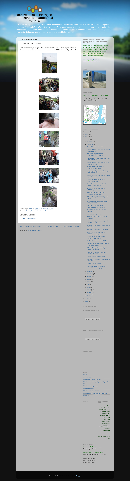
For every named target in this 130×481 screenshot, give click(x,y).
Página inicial (52, 226)
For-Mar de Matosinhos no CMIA (97, 241)
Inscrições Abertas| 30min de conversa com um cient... (95, 167)
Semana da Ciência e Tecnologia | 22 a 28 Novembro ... (98, 244)
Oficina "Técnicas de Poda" (95, 147)
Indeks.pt (86, 395)
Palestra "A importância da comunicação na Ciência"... (96, 206)
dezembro (90, 142)
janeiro (89, 295)
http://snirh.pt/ (87, 377)
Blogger (78, 476)
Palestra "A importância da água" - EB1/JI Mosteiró (97, 253)
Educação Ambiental (32, 211)
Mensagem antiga (71, 226)
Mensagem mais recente (30, 226)
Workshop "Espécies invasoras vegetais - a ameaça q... (96, 266)
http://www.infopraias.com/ (91, 391)
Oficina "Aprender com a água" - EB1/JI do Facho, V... (96, 233)
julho (88, 279)
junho (89, 282)
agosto (89, 276)
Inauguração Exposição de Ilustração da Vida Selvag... (98, 171)
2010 (87, 139)
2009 (87, 298)
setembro (90, 274)
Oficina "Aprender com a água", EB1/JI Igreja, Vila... (96, 189)
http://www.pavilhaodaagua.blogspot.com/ (96, 393)
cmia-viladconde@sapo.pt (91, 59)
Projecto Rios (44, 211)
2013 (87, 131)
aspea (85, 374)
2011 (87, 137)
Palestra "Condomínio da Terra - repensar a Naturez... (96, 193)
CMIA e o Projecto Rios (94, 263)
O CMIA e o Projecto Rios (94, 214)
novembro (90, 144)
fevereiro (90, 292)
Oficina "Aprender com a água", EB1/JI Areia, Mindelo (96, 184)
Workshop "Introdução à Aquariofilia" (98, 229)
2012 (87, 134)
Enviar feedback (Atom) (35, 230)
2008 (87, 301)
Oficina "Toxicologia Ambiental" (96, 256)
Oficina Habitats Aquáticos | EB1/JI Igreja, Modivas (97, 202)
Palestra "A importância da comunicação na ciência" (95, 154)
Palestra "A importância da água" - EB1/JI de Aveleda (97, 248)
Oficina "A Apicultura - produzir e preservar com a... (96, 180)
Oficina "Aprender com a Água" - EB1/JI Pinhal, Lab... (97, 237)
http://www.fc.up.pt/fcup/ (90, 386)
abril (88, 287)
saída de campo (53, 211)
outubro (89, 271)
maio (88, 284)
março (89, 290)
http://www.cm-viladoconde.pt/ (92, 379)
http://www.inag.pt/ (88, 388)
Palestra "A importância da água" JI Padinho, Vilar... (97, 221)
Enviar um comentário (29, 218)
